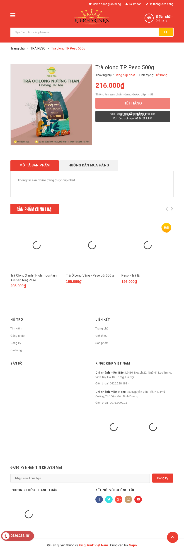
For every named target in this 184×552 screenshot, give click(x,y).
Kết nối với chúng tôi (114, 490)
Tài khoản (133, 4)
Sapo (133, 545)
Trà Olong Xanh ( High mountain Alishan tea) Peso (33, 278)
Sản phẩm (102, 343)
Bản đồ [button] (16, 363)
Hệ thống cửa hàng (160, 4)
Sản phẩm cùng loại (35, 208)
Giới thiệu (101, 335)
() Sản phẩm (165, 19)
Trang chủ (101, 328)
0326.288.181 (118, 383)
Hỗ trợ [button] (16, 319)
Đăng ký (15, 343)
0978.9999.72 (118, 402)
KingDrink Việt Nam (112, 363)
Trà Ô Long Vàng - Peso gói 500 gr (90, 275)
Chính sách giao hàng (105, 4)
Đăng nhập (17, 335)
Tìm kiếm (16, 328)
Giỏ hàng (16, 350)
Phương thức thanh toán (34, 490)
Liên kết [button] (102, 319)
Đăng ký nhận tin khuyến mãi (36, 467)
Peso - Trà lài (130, 275)
